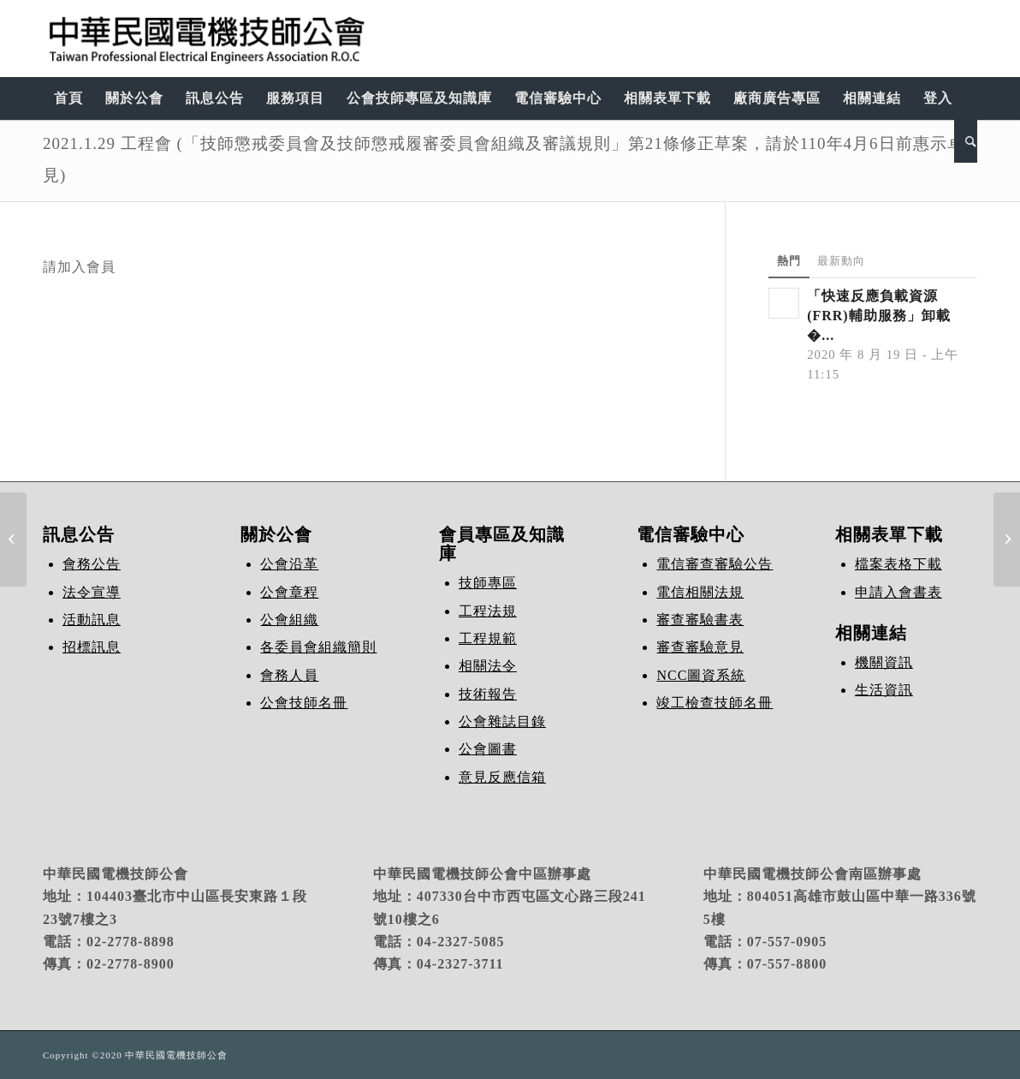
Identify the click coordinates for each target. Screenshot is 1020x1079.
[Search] (965, 141)
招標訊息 (91, 647)
